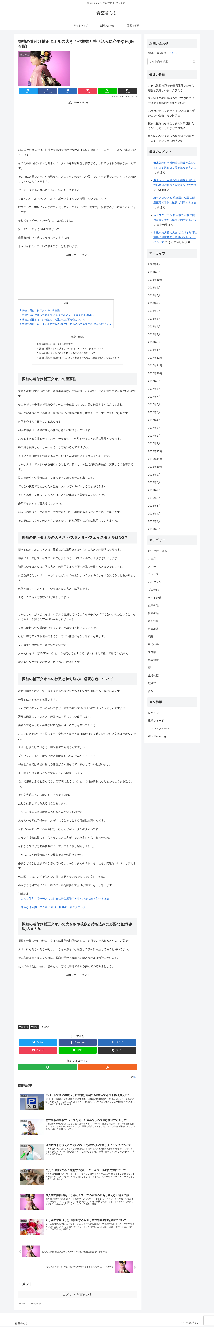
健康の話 (153, 613)
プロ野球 (153, 589)
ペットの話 (154, 597)
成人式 (46, 1028)
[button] (194, 61)
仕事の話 (153, 605)
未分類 (152, 652)
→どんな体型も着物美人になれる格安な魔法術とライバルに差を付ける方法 (63, 900)
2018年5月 (154, 318)
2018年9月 (154, 287)
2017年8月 (154, 388)
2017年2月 (154, 435)
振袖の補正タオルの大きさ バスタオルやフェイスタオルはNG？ (57, 315)
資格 (150, 691)
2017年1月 (154, 443)
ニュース (153, 574)
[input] (172, 61)
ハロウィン (154, 582)
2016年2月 (154, 529)
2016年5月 (154, 505)
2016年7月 (154, 490)
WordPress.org (157, 736)
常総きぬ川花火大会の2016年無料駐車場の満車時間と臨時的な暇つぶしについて (175, 237)
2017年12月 (155, 357)
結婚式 (35, 1028)
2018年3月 (154, 334)
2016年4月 (154, 513)
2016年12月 (155, 451)
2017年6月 (154, 404)
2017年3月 (154, 427)
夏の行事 (153, 620)
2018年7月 (154, 303)
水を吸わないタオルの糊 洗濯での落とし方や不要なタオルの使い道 (171, 138)
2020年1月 (154, 264)
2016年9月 (154, 474)
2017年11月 (155, 365)
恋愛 (150, 636)
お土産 (152, 558)
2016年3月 (154, 521)
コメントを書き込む (77, 1295)
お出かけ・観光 (157, 550)
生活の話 (24, 1028)
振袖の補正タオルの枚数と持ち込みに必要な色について (52, 319)
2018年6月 (154, 310)
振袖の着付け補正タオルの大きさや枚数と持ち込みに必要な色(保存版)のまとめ (66, 324)
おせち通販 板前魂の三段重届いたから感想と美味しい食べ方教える (171, 88)
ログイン (153, 712)
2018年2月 (154, 342)
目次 (73, 336)
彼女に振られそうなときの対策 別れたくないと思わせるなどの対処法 (171, 126)
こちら (173, 52)
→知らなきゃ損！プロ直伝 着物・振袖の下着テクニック (52, 908)
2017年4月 (154, 420)
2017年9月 (154, 381)
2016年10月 (155, 466)
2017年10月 (155, 373)
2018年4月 (154, 326)
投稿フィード (156, 720)
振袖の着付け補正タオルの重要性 (40, 310)
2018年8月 (154, 295)
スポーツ (153, 566)
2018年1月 (154, 349)
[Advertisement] (77, 123)
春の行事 (153, 644)
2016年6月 (154, 498)
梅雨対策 (153, 659)
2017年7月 (154, 396)
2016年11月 (155, 459)
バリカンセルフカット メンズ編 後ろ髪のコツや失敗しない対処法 (171, 113)
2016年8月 (154, 482)
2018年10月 (155, 279)
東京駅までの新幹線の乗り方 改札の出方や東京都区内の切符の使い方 (171, 100)
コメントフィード (158, 728)
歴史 (150, 667)
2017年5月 (154, 412)
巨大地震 (153, 628)
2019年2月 (154, 272)
